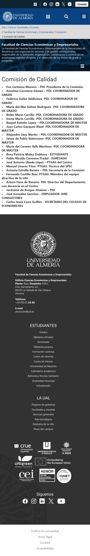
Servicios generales (43, 414)
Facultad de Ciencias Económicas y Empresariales (28, 31)
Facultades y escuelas (43, 409)
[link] (81, 4)
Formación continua (43, 351)
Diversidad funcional (43, 380)
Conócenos (60, 31)
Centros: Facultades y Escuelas (23, 27)
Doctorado (43, 341)
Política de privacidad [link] (45, 531)
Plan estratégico (43, 419)
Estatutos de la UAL (43, 424)
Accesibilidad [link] (45, 548)
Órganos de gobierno (43, 404)
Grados (43, 332)
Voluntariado (43, 385)
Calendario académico (43, 371)
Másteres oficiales (43, 337)
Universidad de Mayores (43, 366)
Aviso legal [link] (45, 537)
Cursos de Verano (43, 361)
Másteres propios (43, 346)
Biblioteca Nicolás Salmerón (43, 375)
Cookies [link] (45, 542)
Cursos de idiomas (43, 356)
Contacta (81, 4)
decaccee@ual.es (24, 311)
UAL (4, 27)
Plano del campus (43, 429)
